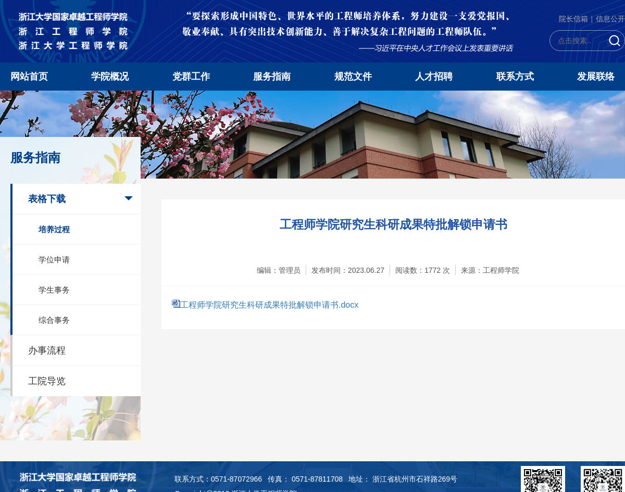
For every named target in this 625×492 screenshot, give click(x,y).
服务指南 (272, 76)
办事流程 (47, 350)
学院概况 (110, 76)
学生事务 (54, 289)
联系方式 (515, 76)
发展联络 (596, 76)
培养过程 (54, 229)
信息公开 (610, 19)
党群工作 (191, 76)
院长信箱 (573, 19)
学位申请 (54, 259)
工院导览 (47, 381)
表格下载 (47, 199)
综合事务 (54, 320)
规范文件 (353, 76)
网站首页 (29, 76)
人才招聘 (434, 76)
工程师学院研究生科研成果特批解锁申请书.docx (269, 304)
